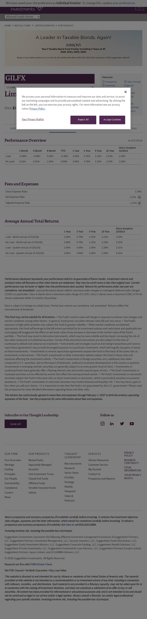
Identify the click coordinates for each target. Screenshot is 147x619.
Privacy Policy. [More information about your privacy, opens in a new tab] (37, 109)
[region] (73, 108)
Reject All (83, 120)
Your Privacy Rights (33, 120)
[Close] (125, 92)
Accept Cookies (112, 120)
